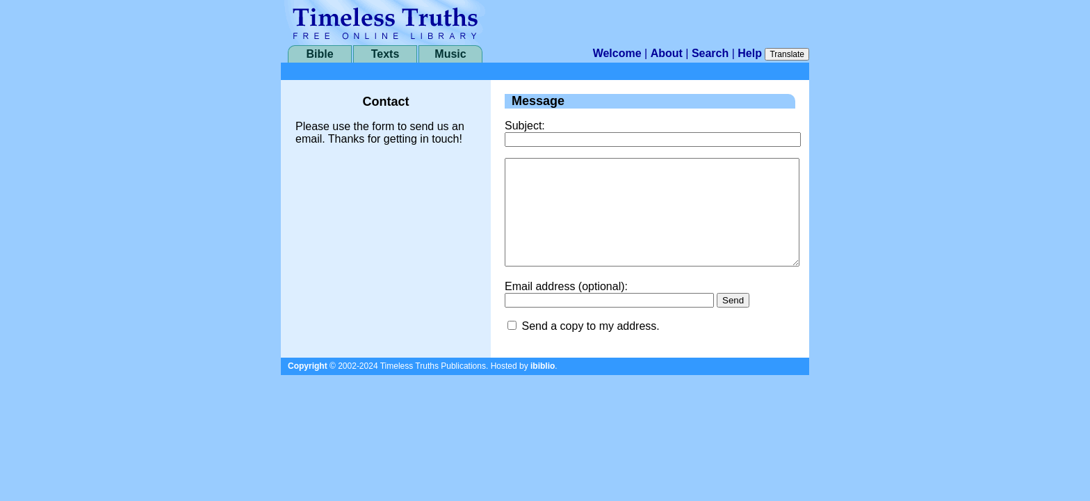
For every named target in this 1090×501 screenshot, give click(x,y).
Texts (385, 54)
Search (710, 53)
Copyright (307, 387)
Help (750, 53)
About (667, 53)
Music (450, 54)
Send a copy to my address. (590, 347)
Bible (319, 54)
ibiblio (542, 387)
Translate (787, 54)
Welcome (617, 53)
